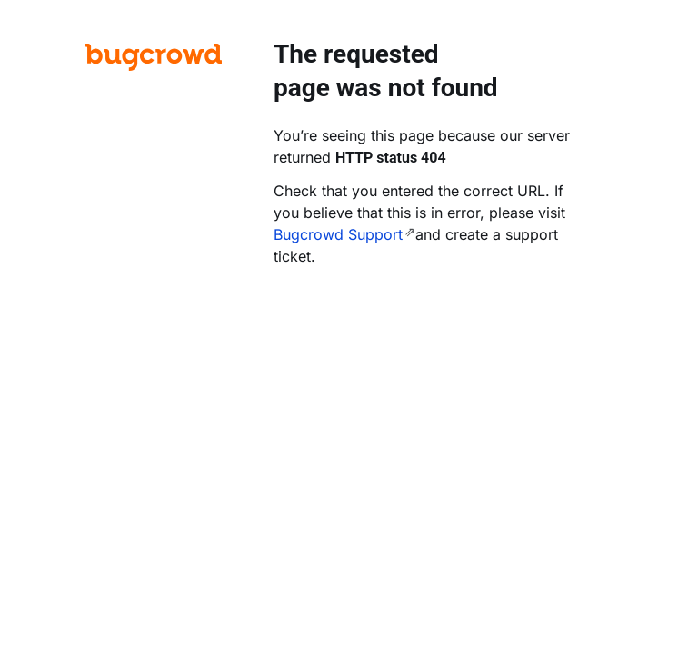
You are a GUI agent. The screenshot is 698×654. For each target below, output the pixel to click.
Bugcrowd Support (338, 234)
